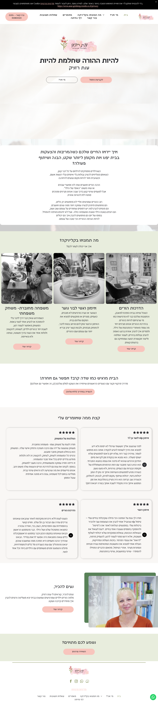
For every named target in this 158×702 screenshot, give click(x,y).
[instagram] (76, 681)
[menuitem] (126, 15)
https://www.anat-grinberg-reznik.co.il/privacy (78, 6)
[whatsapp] (81, 681)
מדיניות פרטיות (78, 689)
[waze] (87, 681)
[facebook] (70, 681)
